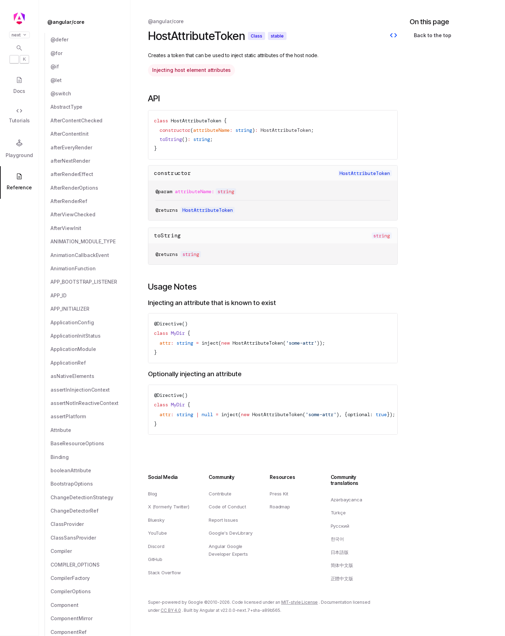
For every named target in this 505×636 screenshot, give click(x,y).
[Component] (90, 605)
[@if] (90, 66)
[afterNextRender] (90, 161)
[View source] (393, 36)
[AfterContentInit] (90, 134)
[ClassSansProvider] (90, 537)
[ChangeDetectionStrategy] (90, 497)
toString (167, 235)
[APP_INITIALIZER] (90, 309)
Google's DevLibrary (230, 533)
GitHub (155, 559)
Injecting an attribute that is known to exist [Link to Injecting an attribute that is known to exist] (212, 303)
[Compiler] (90, 551)
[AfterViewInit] (90, 228)
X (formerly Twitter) (168, 506)
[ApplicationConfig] (90, 322)
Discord (156, 546)
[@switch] (90, 93)
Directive (169, 323)
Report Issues (223, 520)
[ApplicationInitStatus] (90, 336)
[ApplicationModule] (90, 349)
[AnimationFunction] (90, 268)
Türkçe (338, 512)
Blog (152, 493)
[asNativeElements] (90, 376)
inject (210, 343)
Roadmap (280, 506)
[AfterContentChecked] (90, 120)
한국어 (337, 539)
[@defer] (90, 39)
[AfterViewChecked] (90, 214)
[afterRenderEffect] (90, 174)
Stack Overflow (164, 572)
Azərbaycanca (346, 499)
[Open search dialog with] (19, 54)
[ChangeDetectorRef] (90, 510)
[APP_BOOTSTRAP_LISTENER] (90, 282)
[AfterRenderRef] (90, 201)
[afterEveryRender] (90, 147)
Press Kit (279, 493)
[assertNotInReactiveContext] (90, 403)
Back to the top (432, 35)
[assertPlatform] (90, 416)
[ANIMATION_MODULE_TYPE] (90, 241)
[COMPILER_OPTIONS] (90, 564)
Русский (340, 526)
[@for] (90, 53)
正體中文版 (342, 578)
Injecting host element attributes (191, 70)
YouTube (157, 533)
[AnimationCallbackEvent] (90, 255)
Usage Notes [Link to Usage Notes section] (172, 287)
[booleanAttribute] (90, 470)
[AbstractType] (90, 107)
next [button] (19, 35)
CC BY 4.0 (171, 610)
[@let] (90, 80)
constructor (172, 173)
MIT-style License (299, 602)
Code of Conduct (227, 506)
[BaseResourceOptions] (90, 443)
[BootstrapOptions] (90, 483)
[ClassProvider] (90, 524)
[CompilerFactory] (90, 578)
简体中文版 (342, 565)
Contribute (220, 493)
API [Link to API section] (154, 98)
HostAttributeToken (196, 120)
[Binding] (90, 457)
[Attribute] (90, 430)
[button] (19, 608)
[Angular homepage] (19, 19)
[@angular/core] (87, 22)
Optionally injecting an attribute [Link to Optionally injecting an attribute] (195, 374)
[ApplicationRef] (90, 363)
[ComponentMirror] (90, 618)
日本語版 (340, 552)
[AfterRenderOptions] (90, 188)
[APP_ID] (90, 295)
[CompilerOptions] (90, 591)
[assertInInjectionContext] (90, 390)
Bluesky (156, 520)
